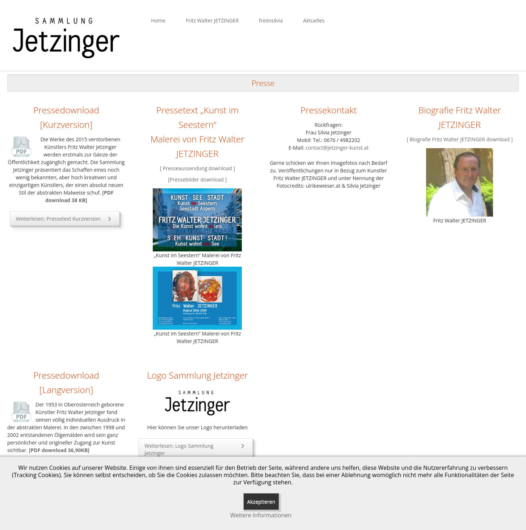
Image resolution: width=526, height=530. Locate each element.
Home (158, 20)
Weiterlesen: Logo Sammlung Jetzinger (195, 449)
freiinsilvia (271, 20)
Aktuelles (313, 20)
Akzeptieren (261, 501)
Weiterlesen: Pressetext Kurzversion (64, 218)
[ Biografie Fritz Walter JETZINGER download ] (460, 139)
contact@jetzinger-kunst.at (337, 147)
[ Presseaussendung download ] (197, 168)
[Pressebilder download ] (197, 179)
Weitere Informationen (261, 515)
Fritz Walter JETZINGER (212, 20)
